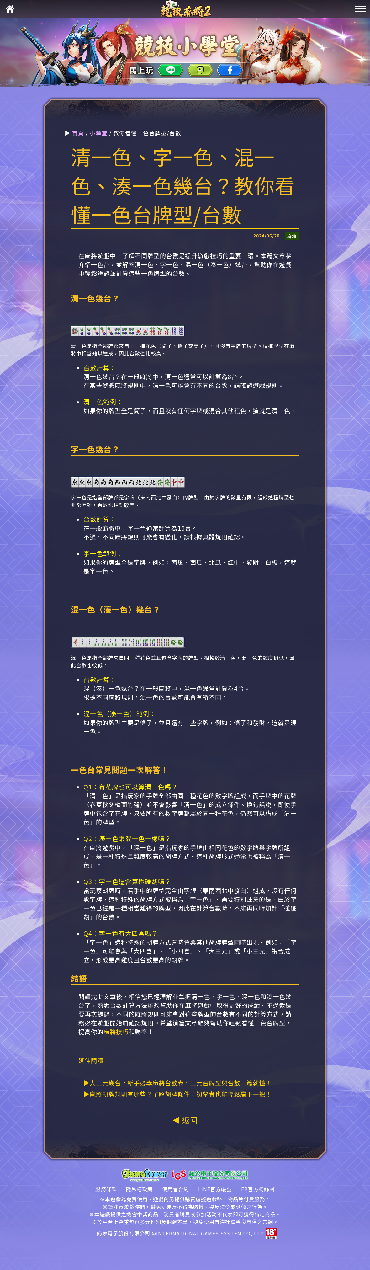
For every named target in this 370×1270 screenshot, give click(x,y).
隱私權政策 (139, 1189)
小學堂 (99, 133)
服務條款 (106, 1189)
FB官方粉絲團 (258, 1189)
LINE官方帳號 (215, 1189)
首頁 (78, 133)
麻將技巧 (116, 1031)
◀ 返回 (185, 1119)
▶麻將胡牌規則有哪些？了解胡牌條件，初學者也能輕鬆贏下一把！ (177, 1094)
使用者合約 (175, 1189)
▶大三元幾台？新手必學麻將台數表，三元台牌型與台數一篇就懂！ (177, 1082)
